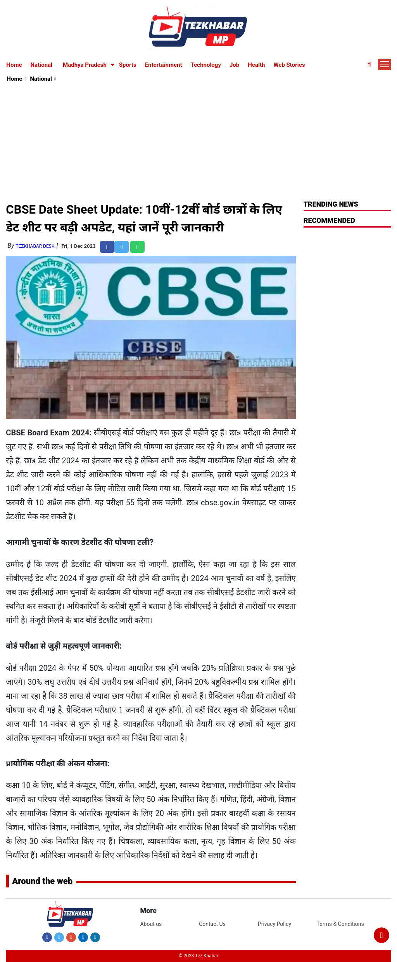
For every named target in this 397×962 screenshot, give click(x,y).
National (42, 64)
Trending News (331, 204)
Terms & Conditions (340, 924)
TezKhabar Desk (35, 246)
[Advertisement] (199, 142)
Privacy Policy (274, 924)
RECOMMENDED (329, 220)
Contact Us (212, 924)
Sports (127, 64)
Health (256, 64)
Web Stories (289, 64)
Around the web (42, 881)
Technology (206, 64)
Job (234, 64)
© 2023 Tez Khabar (198, 956)
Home (14, 64)
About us (151, 924)
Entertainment (163, 64)
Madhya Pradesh (85, 64)
